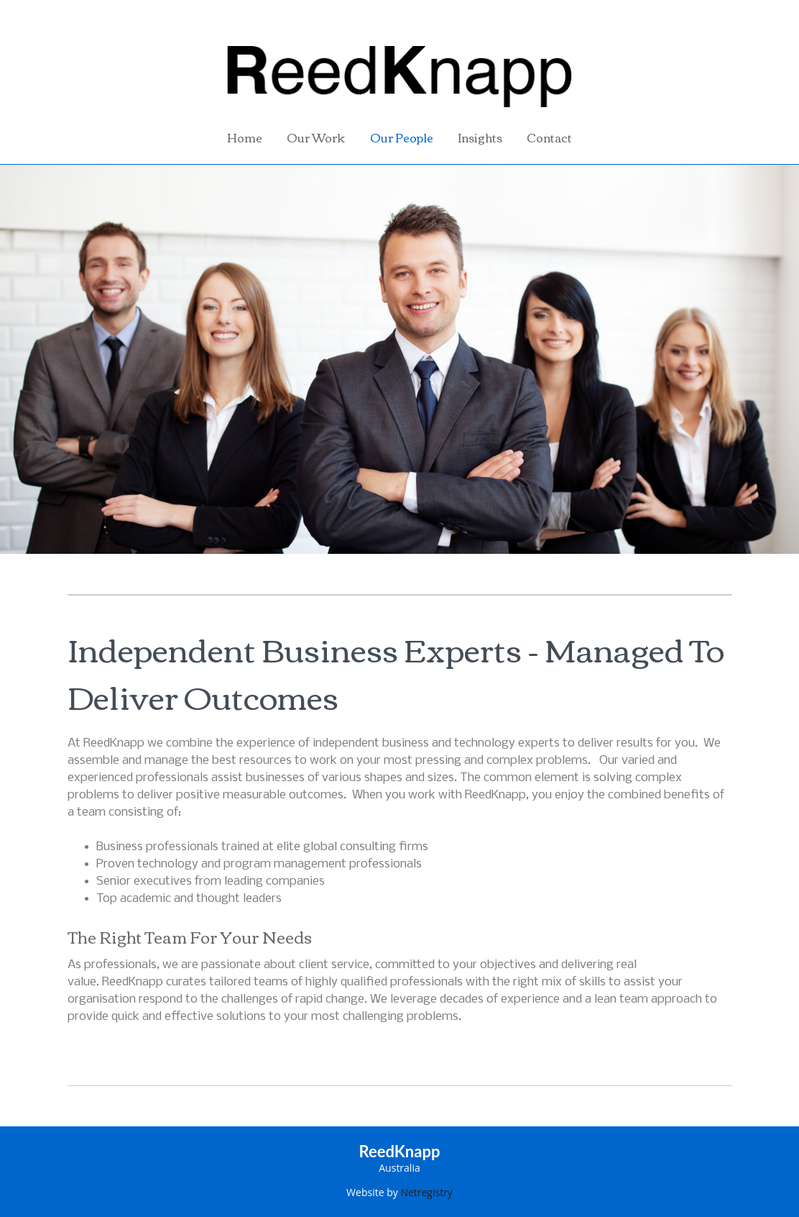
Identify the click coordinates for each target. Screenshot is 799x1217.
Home (244, 137)
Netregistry (426, 1192)
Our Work (316, 137)
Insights (480, 137)
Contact (549, 137)
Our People (401, 137)
